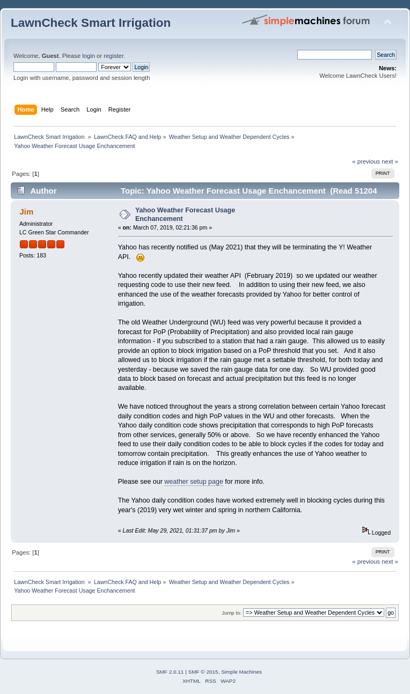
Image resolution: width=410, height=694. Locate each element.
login (88, 56)
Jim (26, 211)
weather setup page (193, 481)
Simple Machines (241, 672)
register (113, 56)
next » (390, 161)
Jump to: (231, 613)
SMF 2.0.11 (170, 672)
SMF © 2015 (203, 672)
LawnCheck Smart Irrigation (91, 22)
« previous (366, 161)
